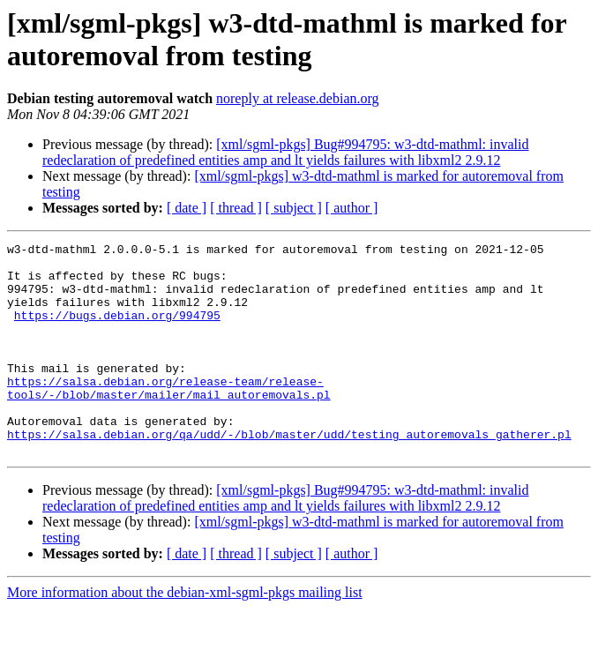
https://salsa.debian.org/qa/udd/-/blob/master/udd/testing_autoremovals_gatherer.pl (289, 474)
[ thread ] (236, 207)
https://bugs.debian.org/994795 (117, 331)
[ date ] (186, 207)
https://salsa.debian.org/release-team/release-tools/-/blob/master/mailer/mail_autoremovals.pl (169, 418)
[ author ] (351, 207)
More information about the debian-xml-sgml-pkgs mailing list (185, 634)
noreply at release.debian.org (297, 98)
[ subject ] (293, 207)
